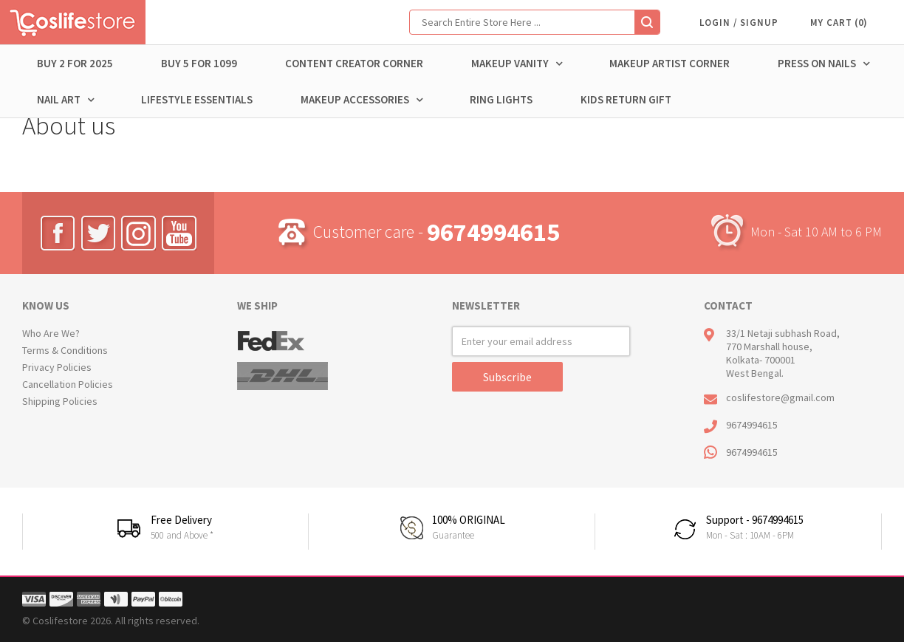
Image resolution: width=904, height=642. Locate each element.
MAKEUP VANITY (517, 63)
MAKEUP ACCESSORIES (362, 99)
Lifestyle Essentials (197, 99)
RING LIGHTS (501, 99)
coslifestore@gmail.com (780, 397)
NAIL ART (66, 99)
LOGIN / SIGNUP (738, 22)
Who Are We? (51, 333)
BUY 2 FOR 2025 (75, 63)
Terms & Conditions (65, 350)
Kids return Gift (626, 99)
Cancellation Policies (67, 384)
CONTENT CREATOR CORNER (354, 63)
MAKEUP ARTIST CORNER (669, 63)
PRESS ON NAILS (824, 63)
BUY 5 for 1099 (199, 63)
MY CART (831, 22)
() (861, 22)
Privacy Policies (57, 367)
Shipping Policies (59, 401)
